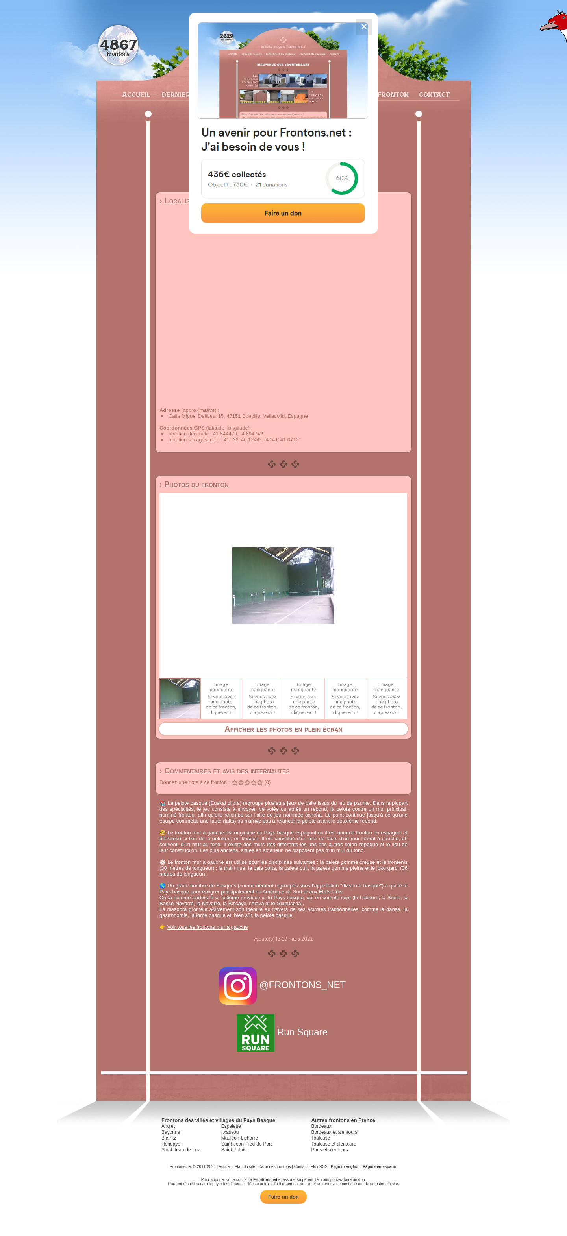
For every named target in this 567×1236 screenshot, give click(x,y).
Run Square (283, 1032)
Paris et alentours (329, 1150)
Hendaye (170, 1144)
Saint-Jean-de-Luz (180, 1150)
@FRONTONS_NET (283, 985)
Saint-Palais (233, 1150)
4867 (118, 44)
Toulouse (320, 1138)
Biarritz (168, 1138)
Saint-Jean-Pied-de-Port (246, 1144)
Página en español (380, 1166)
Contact (433, 94)
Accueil (136, 94)
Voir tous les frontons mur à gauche (207, 927)
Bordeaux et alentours (334, 1132)
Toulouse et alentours (333, 1144)
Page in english (345, 1166)
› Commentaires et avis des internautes (224, 770)
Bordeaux (321, 1126)
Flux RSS (319, 1166)
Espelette (231, 1126)
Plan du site (245, 1166)
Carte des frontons (274, 1166)
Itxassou (230, 1132)
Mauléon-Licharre (239, 1138)
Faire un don (283, 1197)
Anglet (168, 1126)
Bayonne (170, 1132)
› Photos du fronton (193, 484)
